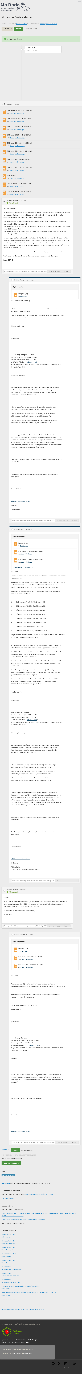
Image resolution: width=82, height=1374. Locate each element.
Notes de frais (6, 1267)
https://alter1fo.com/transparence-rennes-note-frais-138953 (23, 1219)
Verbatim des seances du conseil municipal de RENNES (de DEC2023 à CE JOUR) (29, 1292)
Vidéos (60, 1365)
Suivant (12, 1198)
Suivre (18, 29)
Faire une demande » (11, 1163)
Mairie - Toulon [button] (19, 280)
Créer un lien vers (54, 271)
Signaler (66, 271)
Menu (79, 2)
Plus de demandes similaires (9, 1299)
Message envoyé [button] (12, 200)
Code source (76, 1365)
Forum (53, 1365)
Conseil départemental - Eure (10, 1276)
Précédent (5, 1198)
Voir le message (19, 113)
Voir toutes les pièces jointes (23, 567)
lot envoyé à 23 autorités (48, 24)
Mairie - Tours (6, 1263)
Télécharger (24, 296)
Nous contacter (20, 1340)
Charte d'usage (32, 1340)
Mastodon (67, 1365)
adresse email (32, 362)
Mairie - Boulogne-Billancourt (10, 1250)
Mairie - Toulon (21, 24)
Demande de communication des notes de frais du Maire (21, 1286)
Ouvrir (11, 113)
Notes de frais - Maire (9, 1234)
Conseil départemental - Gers (11, 1282)
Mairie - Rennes (6, 1256)
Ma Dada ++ (6, 1183)
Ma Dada (15, 7)
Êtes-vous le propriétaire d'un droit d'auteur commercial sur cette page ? (24, 1309)
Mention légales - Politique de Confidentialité (15, 1342)
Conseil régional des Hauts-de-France (13, 1269)
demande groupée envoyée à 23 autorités (38, 1194)
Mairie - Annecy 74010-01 (9, 1243)
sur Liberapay (17, 1353)
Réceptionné (13, 203)
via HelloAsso (27, 1353)
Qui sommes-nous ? (8, 1340)
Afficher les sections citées (20, 501)
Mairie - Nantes (6, 1237)
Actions (6, 29)
